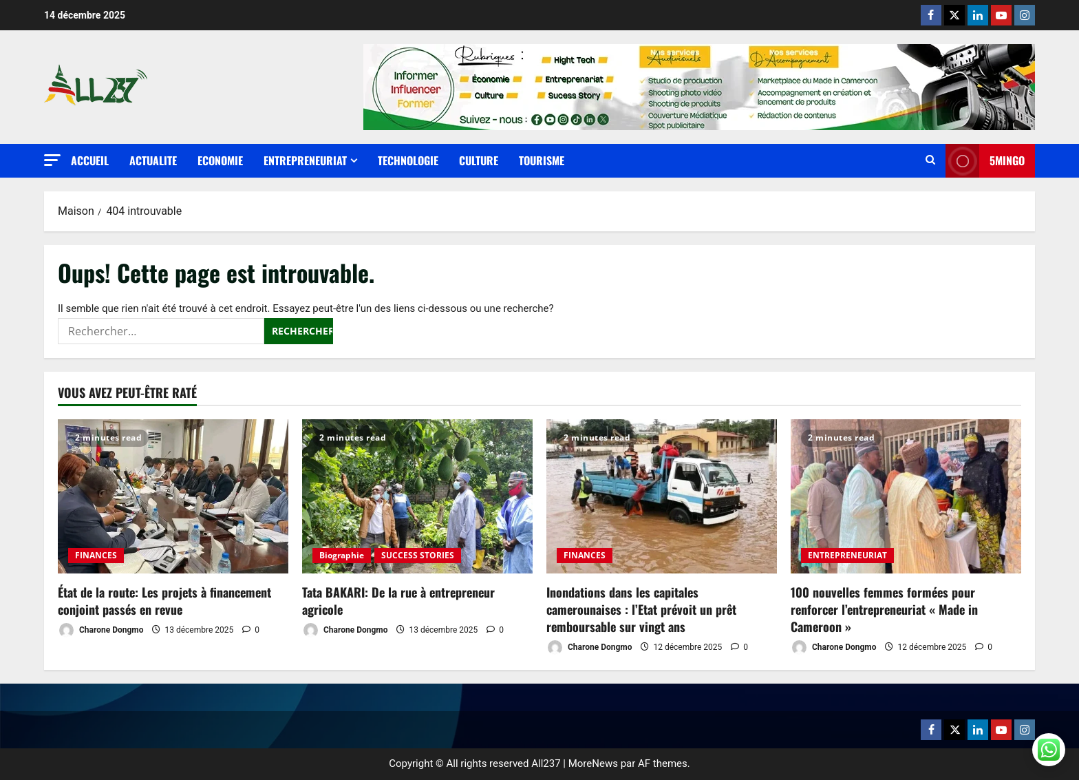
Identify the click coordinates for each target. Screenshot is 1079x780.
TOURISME (541, 160)
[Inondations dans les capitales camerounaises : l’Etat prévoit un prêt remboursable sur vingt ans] (661, 496)
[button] (52, 160)
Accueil (90, 160)
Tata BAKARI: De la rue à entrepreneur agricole (398, 600)
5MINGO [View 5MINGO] (985, 161)
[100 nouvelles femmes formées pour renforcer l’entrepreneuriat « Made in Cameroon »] (906, 496)
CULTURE (478, 160)
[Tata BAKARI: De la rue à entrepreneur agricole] (417, 496)
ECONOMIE (220, 160)
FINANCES (96, 555)
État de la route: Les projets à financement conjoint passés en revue (164, 600)
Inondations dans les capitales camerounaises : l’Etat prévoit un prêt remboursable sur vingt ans (641, 609)
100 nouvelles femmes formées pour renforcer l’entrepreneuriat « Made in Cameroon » (884, 609)
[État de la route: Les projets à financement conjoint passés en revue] (173, 496)
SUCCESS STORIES (417, 555)
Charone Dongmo (100, 630)
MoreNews (593, 763)
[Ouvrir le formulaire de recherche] (930, 161)
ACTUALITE (153, 160)
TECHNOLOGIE (408, 160)
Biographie (341, 555)
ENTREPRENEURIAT (305, 160)
